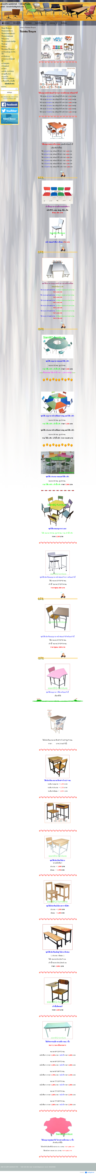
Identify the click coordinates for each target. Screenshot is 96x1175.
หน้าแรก (22, 28)
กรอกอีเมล (3, 87)
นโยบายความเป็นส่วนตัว (9, 99)
